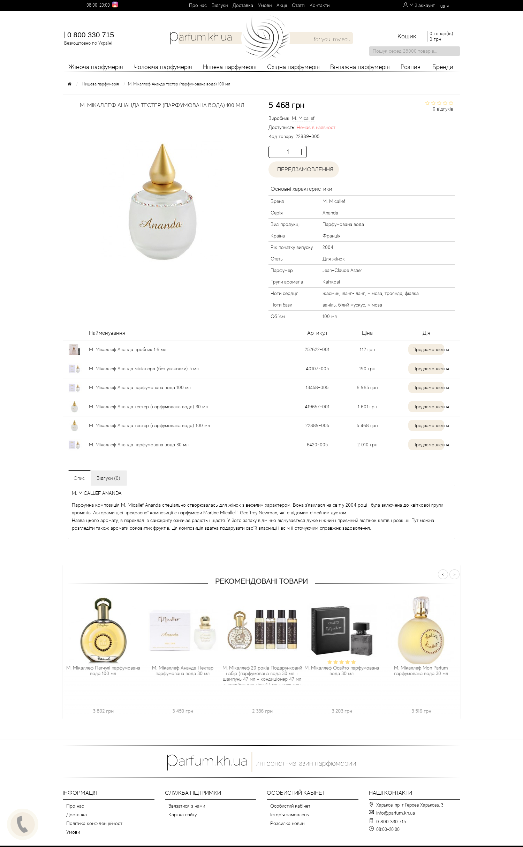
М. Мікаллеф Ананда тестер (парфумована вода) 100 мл (149, 425)
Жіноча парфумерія (95, 66)
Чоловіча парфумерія (163, 66)
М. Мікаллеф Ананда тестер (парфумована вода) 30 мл (148, 406)
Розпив (410, 66)
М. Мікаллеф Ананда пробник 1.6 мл (127, 349)
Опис (79, 478)
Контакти (319, 5)
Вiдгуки (220, 5)
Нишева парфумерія (100, 84)
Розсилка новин (287, 823)
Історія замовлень (289, 814)
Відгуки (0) (108, 478)
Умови (265, 5)
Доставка (243, 5)
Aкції (281, 5)
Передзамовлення (303, 169)
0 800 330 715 (90, 35)
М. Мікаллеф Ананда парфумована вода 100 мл (140, 387)
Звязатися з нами (186, 806)
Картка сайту (182, 814)
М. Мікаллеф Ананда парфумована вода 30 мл (139, 444)
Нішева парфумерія (230, 66)
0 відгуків (443, 109)
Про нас (198, 5)
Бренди (442, 66)
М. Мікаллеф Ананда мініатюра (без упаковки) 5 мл (144, 368)
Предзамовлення (424, 349)
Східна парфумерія (293, 66)
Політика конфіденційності (94, 823)
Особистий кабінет (290, 806)
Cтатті (298, 5)
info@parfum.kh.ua (395, 813)
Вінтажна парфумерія (360, 66)
